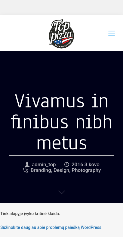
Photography (86, 170)
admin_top (44, 164)
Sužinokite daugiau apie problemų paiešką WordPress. (51, 227)
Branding (41, 170)
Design (61, 170)
